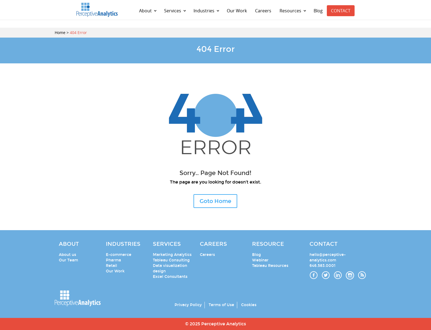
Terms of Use (221, 305)
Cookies (248, 305)
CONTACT (340, 11)
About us (67, 254)
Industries (204, 11)
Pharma (113, 260)
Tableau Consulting (171, 260)
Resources (290, 11)
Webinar (260, 260)
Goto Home (215, 201)
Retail (111, 265)
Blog (318, 11)
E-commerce (118, 254)
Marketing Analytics (172, 254)
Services (172, 11)
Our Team (68, 260)
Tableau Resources (270, 265)
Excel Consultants (170, 276)
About (145, 11)
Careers (263, 11)
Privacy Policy (188, 305)
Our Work (237, 11)
